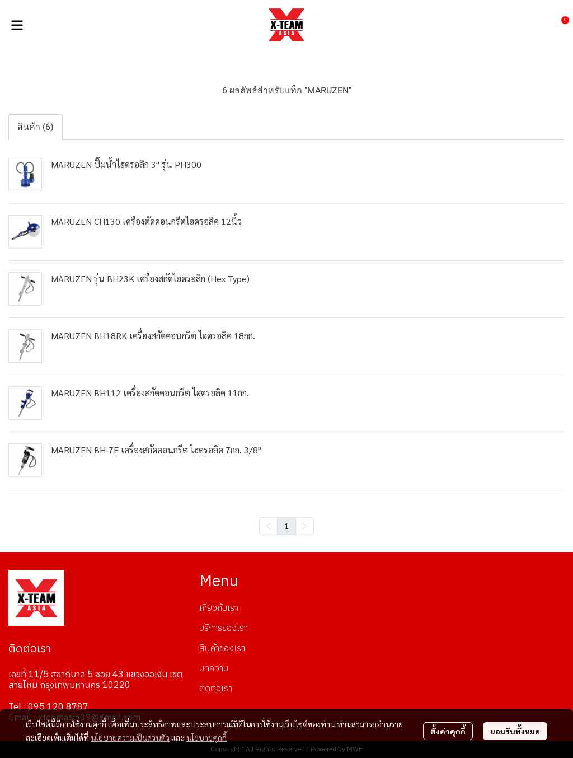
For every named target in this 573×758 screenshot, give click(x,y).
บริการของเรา (223, 628)
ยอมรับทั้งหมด (515, 731)
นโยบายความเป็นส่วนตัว (130, 737)
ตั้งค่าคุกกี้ (448, 731)
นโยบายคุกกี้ (206, 737)
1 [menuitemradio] (286, 526)
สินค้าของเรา (222, 648)
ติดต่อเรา (215, 688)
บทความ (213, 668)
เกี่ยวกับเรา (218, 608)
